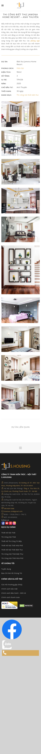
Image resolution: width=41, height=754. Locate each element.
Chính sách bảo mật (9, 589)
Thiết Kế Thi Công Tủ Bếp (11, 541)
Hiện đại (20, 68)
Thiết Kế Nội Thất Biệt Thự (12, 550)
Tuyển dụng (6, 569)
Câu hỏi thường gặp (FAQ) (11, 584)
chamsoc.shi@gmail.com (13, 511)
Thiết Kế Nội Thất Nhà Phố (12, 545)
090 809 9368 (9, 508)
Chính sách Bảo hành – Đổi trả (13, 593)
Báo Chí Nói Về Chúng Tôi (11, 573)
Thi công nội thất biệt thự (28, 95)
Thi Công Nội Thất (8, 537)
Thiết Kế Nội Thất (8, 533)
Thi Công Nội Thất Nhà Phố (12, 558)
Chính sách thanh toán (10, 597)
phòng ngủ (35, 41)
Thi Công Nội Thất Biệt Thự (12, 554)
